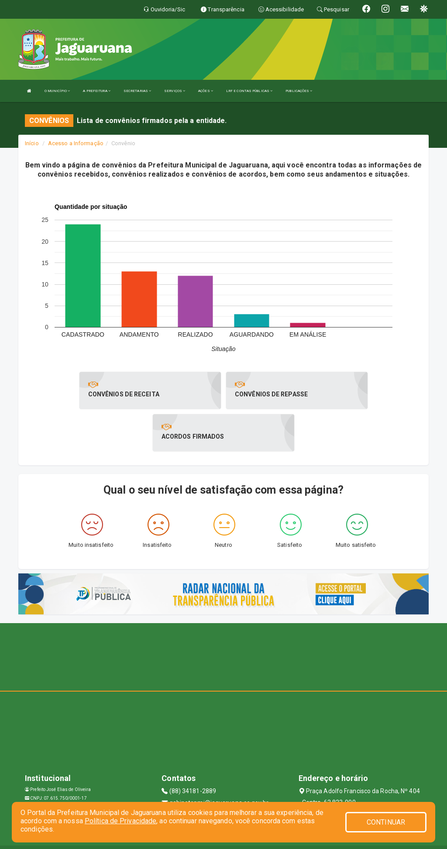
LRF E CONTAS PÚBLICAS (249, 91)
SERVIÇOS (174, 91)
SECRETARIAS (137, 91)
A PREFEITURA (96, 91)
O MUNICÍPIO (57, 91)
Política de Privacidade (120, 821)
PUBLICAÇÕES (298, 91)
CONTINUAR (386, 822)
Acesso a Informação (75, 143)
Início (32, 143)
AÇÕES (205, 91)
